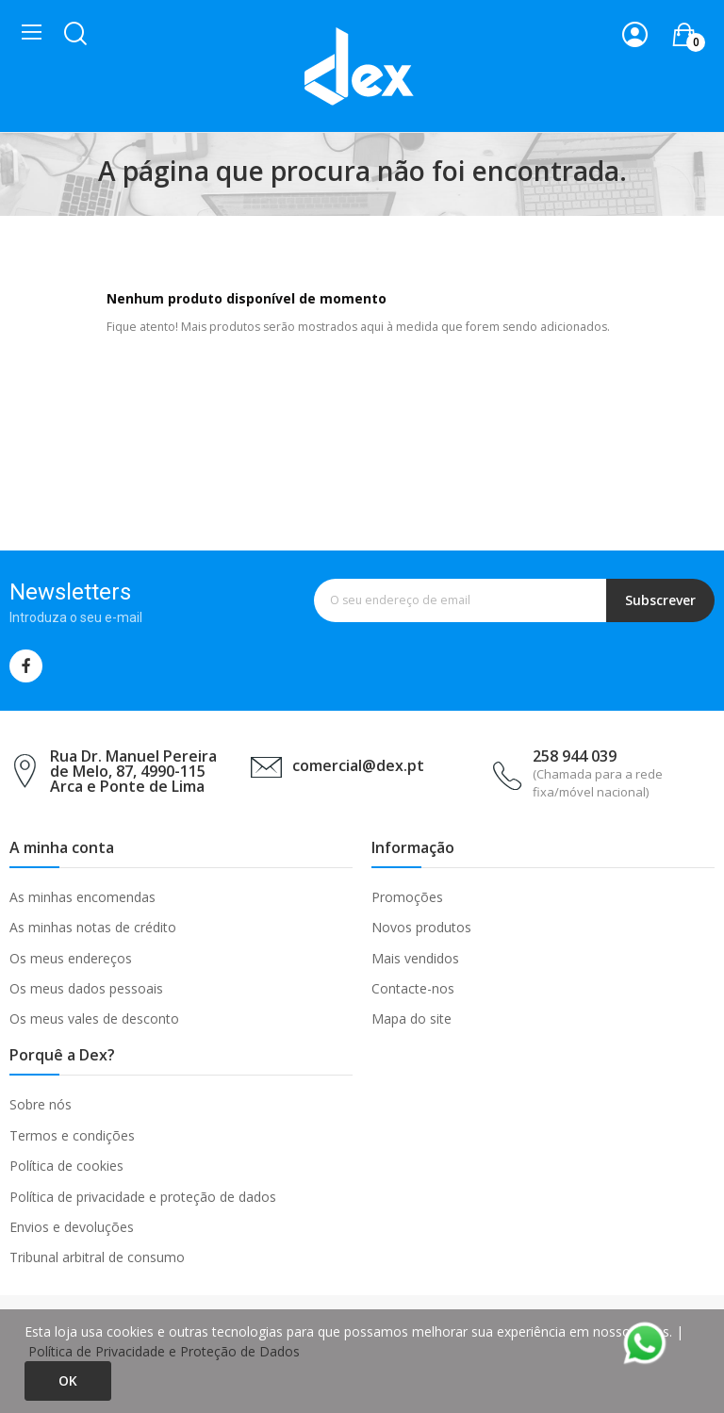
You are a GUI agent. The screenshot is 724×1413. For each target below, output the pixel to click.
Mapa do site (411, 1018)
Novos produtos (421, 927)
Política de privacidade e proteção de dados (142, 1197)
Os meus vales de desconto (94, 1018)
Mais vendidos (415, 958)
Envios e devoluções (71, 1227)
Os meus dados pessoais (86, 988)
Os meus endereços (70, 958)
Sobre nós (40, 1104)
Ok (67, 1380)
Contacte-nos (412, 988)
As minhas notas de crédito (92, 927)
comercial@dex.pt (358, 765)
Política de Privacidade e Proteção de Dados (164, 1351)
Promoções (407, 897)
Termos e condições (72, 1135)
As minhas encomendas (82, 897)
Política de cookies (66, 1166)
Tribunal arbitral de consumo (97, 1257)
